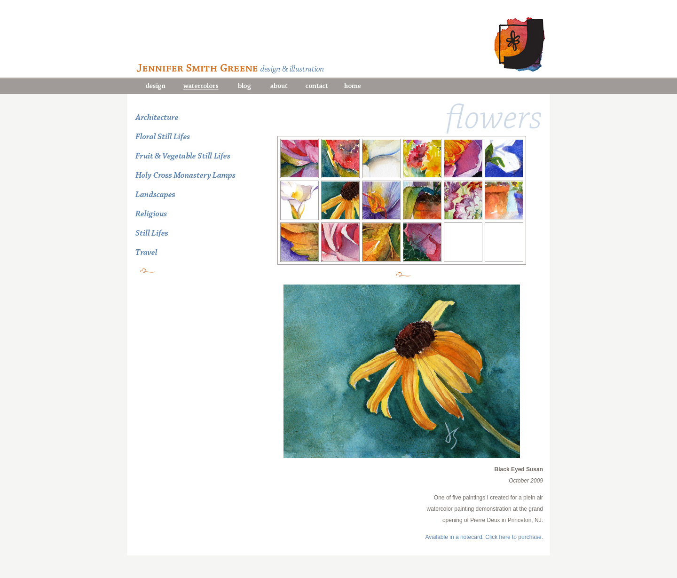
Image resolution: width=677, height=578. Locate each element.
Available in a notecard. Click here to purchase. (484, 537)
